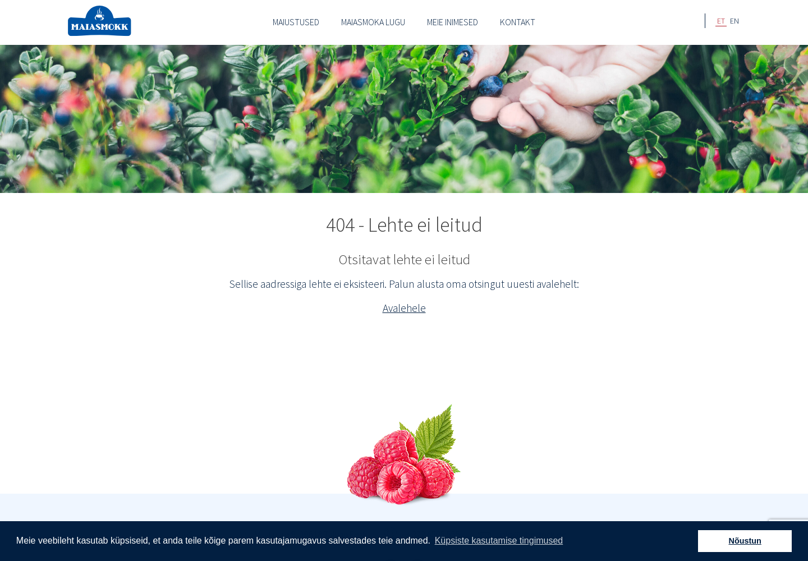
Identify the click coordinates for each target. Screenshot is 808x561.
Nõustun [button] (745, 540)
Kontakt (517, 21)
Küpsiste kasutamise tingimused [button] (499, 540)
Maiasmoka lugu (373, 21)
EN (734, 21)
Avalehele (404, 308)
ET (721, 21)
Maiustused (296, 21)
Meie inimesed (452, 21)
